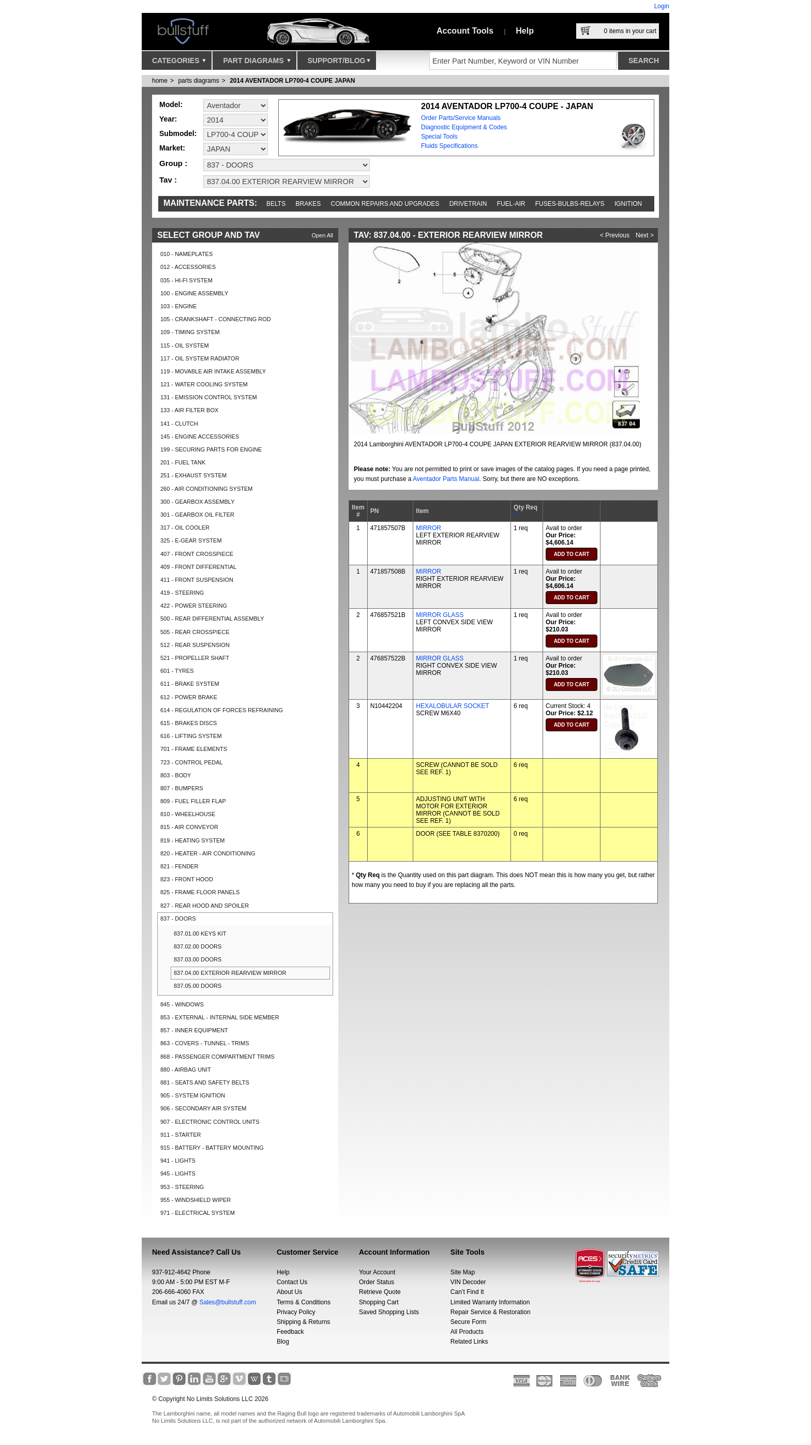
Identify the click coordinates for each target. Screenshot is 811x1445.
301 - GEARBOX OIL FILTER (197, 514)
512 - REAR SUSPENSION (195, 645)
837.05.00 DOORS (197, 986)
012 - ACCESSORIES (188, 267)
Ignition (628, 203)
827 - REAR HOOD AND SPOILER (204, 905)
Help (525, 30)
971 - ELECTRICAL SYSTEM (197, 1213)
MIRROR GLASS (439, 615)
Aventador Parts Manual (446, 479)
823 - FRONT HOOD (186, 879)
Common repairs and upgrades (385, 203)
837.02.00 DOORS (197, 946)
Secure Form (468, 1322)
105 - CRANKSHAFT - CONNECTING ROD (215, 319)
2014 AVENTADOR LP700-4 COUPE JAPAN (292, 80)
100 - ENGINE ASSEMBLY (194, 293)
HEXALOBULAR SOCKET (452, 706)
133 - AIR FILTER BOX (189, 410)
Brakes (308, 203)
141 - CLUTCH (179, 423)
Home (160, 80)
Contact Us (292, 1282)
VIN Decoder (468, 1282)
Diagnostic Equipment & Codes (464, 127)
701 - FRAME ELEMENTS (193, 749)
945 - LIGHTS (178, 1173)
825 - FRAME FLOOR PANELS (199, 892)
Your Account (377, 1272)
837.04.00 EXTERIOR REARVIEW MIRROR (230, 973)
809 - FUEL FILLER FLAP (193, 801)
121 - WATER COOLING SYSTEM (204, 384)
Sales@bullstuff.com (228, 1302)
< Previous (614, 235)
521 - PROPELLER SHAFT (194, 658)
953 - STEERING (182, 1187)
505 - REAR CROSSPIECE (195, 632)
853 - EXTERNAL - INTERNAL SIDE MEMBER (219, 1017)
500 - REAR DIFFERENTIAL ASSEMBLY (212, 618)
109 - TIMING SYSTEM (190, 332)
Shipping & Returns (303, 1322)
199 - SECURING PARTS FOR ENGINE (211, 449)
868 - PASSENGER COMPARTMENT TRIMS (217, 1056)
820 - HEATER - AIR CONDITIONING (208, 853)
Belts (276, 203)
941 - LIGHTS (178, 1160)
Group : (173, 163)
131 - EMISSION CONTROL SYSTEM (208, 397)
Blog (283, 1341)
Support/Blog (339, 63)
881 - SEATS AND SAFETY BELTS (204, 1082)
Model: (171, 104)
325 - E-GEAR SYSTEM (191, 540)
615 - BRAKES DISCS (188, 723)
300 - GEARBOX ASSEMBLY (197, 502)
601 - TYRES (177, 671)
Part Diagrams (256, 63)
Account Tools (465, 30)
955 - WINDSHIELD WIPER (195, 1200)
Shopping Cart (379, 1302)
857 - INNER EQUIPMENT (194, 1030)
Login (661, 6)
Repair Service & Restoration (490, 1312)
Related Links (469, 1341)
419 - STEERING (182, 593)
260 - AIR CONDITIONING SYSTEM (206, 489)
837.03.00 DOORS (197, 959)
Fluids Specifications (449, 145)
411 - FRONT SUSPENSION (196, 580)
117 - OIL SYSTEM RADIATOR (199, 358)
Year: (168, 119)
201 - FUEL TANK (182, 462)
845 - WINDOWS (182, 1004)
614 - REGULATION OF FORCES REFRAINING (221, 710)
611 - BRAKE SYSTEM (189, 684)
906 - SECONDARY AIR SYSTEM (203, 1108)
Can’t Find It (467, 1292)
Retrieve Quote (380, 1292)
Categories (179, 63)
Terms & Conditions (304, 1302)
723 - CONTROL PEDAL (191, 762)
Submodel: (178, 133)
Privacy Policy (296, 1312)
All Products (467, 1331)
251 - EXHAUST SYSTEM (193, 475)
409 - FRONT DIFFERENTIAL (198, 567)
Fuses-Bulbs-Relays (570, 203)
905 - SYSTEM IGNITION (192, 1095)
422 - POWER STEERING (193, 606)
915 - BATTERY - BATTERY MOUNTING (212, 1148)
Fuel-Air (511, 203)
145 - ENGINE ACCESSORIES (199, 436)
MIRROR (428, 528)
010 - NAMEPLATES (186, 254)
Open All (322, 235)
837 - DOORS (178, 918)
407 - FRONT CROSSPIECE (196, 554)
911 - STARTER (180, 1135)
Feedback (290, 1331)
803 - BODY (175, 775)
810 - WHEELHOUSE (187, 814)
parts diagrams (198, 80)
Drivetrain (468, 203)
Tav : (168, 179)
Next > (645, 235)
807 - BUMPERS (181, 788)
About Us (289, 1292)
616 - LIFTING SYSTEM (191, 736)
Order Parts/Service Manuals (461, 118)
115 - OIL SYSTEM (184, 345)
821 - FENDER (179, 866)
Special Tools (439, 136)
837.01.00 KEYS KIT (200, 933)
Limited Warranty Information (490, 1302)
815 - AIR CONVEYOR (189, 827)
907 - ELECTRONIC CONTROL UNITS (210, 1122)
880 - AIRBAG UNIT (185, 1069)
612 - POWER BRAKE (188, 697)
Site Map (462, 1272)
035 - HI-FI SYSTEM (186, 280)
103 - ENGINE (178, 306)
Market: (172, 148)
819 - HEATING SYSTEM (192, 840)
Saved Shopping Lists (389, 1312)
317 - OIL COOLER (184, 527)
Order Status (376, 1282)
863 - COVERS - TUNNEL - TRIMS (204, 1043)
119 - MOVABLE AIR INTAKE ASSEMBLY (213, 371)
